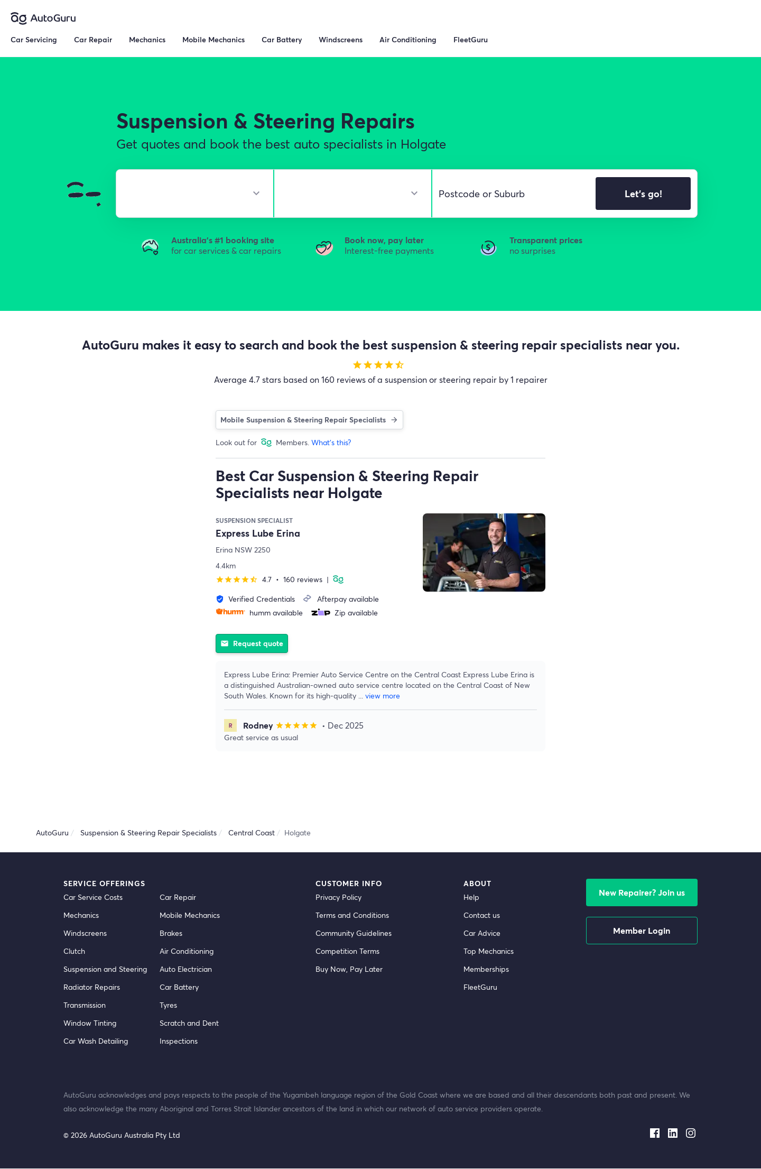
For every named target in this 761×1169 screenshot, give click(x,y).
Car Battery (179, 987)
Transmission (84, 1005)
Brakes (171, 933)
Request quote (251, 643)
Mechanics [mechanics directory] (81, 915)
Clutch (74, 951)
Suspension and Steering (105, 969)
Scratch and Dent (189, 1023)
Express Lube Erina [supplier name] (258, 533)
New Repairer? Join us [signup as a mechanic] (642, 892)
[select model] (348, 193)
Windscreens (85, 933)
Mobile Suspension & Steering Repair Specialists (309, 420)
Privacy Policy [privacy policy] (338, 897)
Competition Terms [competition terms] (347, 951)
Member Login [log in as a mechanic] (641, 930)
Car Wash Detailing (95, 1041)
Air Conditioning (187, 951)
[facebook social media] (655, 1131)
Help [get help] (471, 897)
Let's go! (643, 193)
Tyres (168, 1005)
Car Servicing (34, 39)
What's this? (331, 442)
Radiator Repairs (91, 987)
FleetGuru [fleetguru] (480, 987)
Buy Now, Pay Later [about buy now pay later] (349, 969)
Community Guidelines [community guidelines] (353, 933)
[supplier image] (484, 552)
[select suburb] (511, 193)
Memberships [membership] (486, 969)
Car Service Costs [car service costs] (93, 897)
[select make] (190, 193)
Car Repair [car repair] (178, 897)
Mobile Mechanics (213, 39)
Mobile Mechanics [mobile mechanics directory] (190, 915)
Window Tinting (89, 1023)
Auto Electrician (186, 969)
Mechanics (147, 39)
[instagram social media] (691, 1131)
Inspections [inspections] (179, 1041)
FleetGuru (470, 39)
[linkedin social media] (673, 1131)
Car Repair (93, 39)
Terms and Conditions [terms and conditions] (352, 915)
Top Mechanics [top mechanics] (488, 951)
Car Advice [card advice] (481, 933)
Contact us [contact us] (481, 915)
